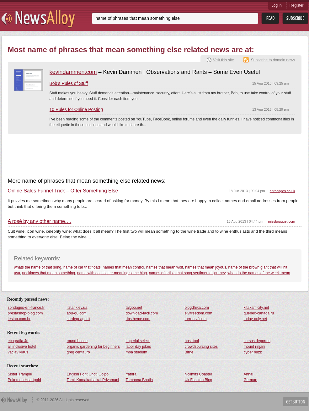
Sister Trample (20, 374)
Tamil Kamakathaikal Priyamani (93, 380)
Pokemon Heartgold (24, 380)
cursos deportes (257, 341)
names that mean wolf (164, 267)
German (250, 380)
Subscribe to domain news (273, 60)
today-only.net (255, 319)
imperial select (138, 341)
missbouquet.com (281, 221)
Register (297, 5)
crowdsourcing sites (201, 346)
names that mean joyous (205, 267)
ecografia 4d (18, 341)
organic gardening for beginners (93, 346)
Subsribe (295, 18)
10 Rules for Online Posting (76, 109)
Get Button (295, 401)
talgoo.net (134, 307)
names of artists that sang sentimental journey (187, 273)
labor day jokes (138, 346)
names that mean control (123, 267)
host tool (192, 341)
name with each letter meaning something (112, 273)
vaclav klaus (18, 352)
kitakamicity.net (256, 307)
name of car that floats (82, 267)
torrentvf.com (196, 319)
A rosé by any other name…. (40, 221)
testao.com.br (19, 319)
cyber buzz (253, 352)
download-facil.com (142, 313)
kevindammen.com (73, 72)
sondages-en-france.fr (26, 307)
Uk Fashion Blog (198, 380)
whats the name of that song (37, 267)
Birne (189, 352)
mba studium (136, 352)
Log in (276, 5)
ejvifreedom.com (198, 313)
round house (77, 341)
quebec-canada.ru (259, 313)
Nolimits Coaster (198, 374)
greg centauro (78, 352)
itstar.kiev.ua (77, 307)
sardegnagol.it (78, 319)
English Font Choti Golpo (88, 374)
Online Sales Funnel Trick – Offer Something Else (63, 190)
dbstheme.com (138, 319)
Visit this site (223, 60)
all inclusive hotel (22, 346)
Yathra (131, 374)
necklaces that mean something (48, 273)
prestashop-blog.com (25, 313)
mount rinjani (254, 346)
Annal (248, 374)
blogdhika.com (197, 307)
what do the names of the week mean (258, 273)
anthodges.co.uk (282, 191)
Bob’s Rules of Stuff (69, 83)
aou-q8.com (77, 313)
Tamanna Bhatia (139, 380)
